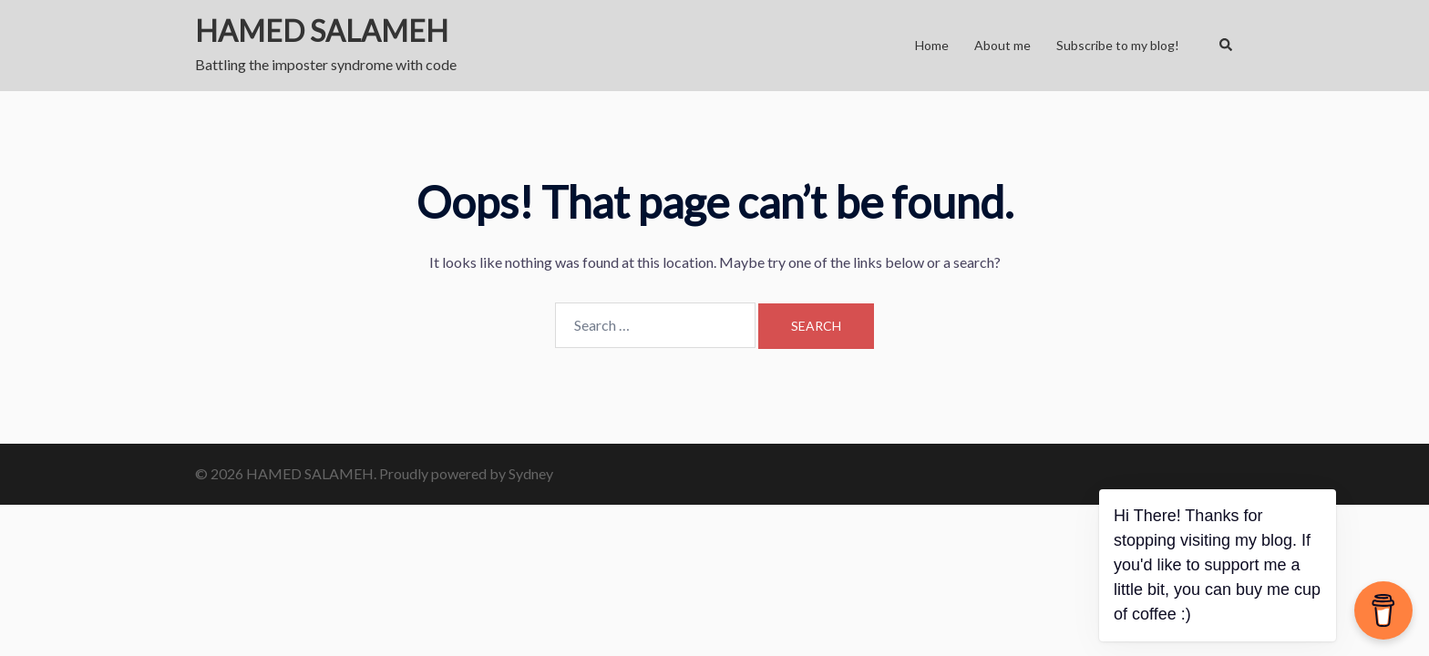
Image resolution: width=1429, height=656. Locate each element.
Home (932, 45)
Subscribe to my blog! (1117, 45)
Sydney (531, 473)
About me (1002, 45)
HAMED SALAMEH (321, 30)
